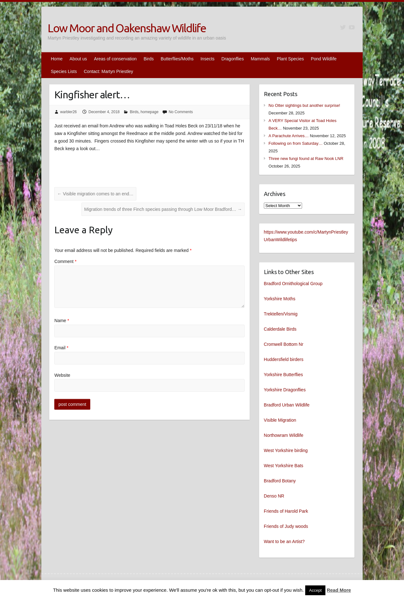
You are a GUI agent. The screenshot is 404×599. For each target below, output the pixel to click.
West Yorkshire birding (286, 450)
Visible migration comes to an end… (95, 193)
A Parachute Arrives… (289, 135)
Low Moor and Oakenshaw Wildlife (127, 27)
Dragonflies (233, 58)
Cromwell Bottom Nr (283, 344)
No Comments (181, 112)
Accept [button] (315, 590)
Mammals (260, 58)
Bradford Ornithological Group (293, 283)
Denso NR (274, 495)
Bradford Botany (280, 480)
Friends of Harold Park (286, 511)
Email (61, 347)
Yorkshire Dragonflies (285, 389)
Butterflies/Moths (177, 58)
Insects (207, 58)
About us (78, 58)
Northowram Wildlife (283, 435)
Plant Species (290, 58)
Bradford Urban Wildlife (287, 404)
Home (56, 58)
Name (61, 320)
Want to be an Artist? (284, 541)
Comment (65, 261)
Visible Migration (280, 420)
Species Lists (64, 71)
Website (62, 375)
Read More (339, 590)
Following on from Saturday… (296, 143)
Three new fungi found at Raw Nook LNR (306, 158)
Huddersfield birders (283, 359)
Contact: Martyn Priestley (108, 71)
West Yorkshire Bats (283, 465)
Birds (149, 58)
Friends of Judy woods (286, 526)
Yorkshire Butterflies (283, 374)
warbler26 (68, 112)
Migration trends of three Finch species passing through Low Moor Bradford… (163, 209)
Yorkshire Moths (279, 298)
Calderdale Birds (280, 329)
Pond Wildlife (324, 58)
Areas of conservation (115, 58)
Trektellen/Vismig (281, 313)
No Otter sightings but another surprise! (304, 105)
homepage (149, 112)
